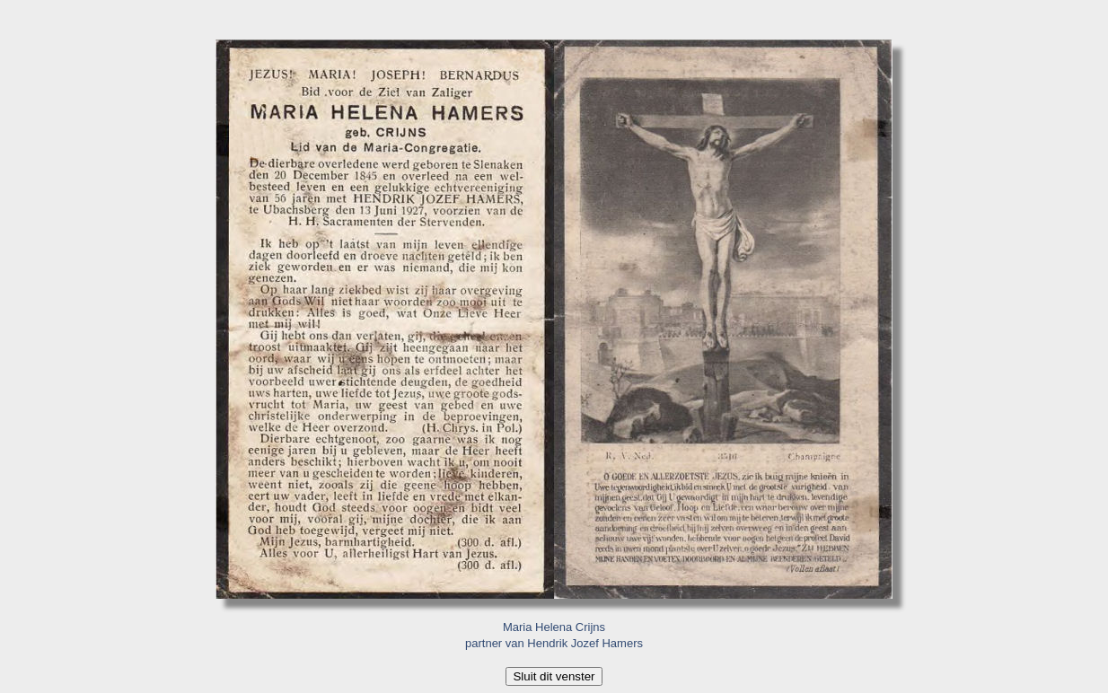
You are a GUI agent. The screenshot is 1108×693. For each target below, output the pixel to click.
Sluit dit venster (553, 676)
